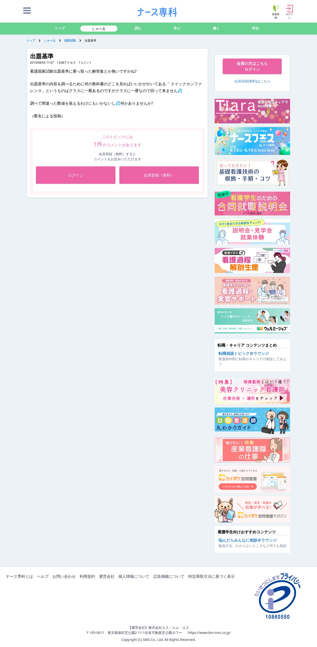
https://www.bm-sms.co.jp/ (209, 632)
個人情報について (134, 577)
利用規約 (88, 577)
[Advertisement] (80, 234)
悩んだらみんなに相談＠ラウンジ (248, 540)
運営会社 (107, 577)
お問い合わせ (65, 577)
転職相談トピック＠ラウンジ (244, 353)
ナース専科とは (20, 577)
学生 (255, 28)
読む (138, 28)
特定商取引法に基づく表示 (212, 577)
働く (216, 28)
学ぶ (177, 28)
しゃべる (99, 28)
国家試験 (70, 40)
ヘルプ (43, 577)
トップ (60, 28)
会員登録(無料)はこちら (252, 81)
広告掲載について (169, 577)
